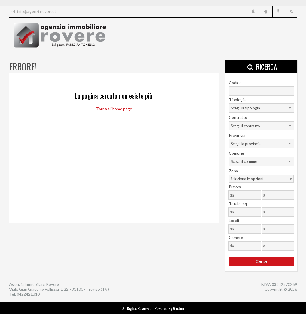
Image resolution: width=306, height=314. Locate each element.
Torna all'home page (114, 108)
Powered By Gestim (169, 308)
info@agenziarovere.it (32, 11)
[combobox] (261, 108)
